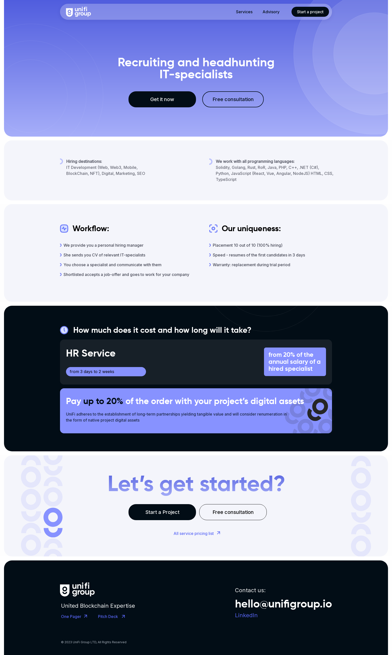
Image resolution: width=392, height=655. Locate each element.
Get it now (162, 99)
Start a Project (162, 512)
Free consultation (233, 99)
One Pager (71, 616)
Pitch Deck (108, 616)
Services (244, 11)
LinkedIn (246, 615)
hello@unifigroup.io (283, 603)
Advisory (271, 11)
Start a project (310, 11)
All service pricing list (194, 533)
